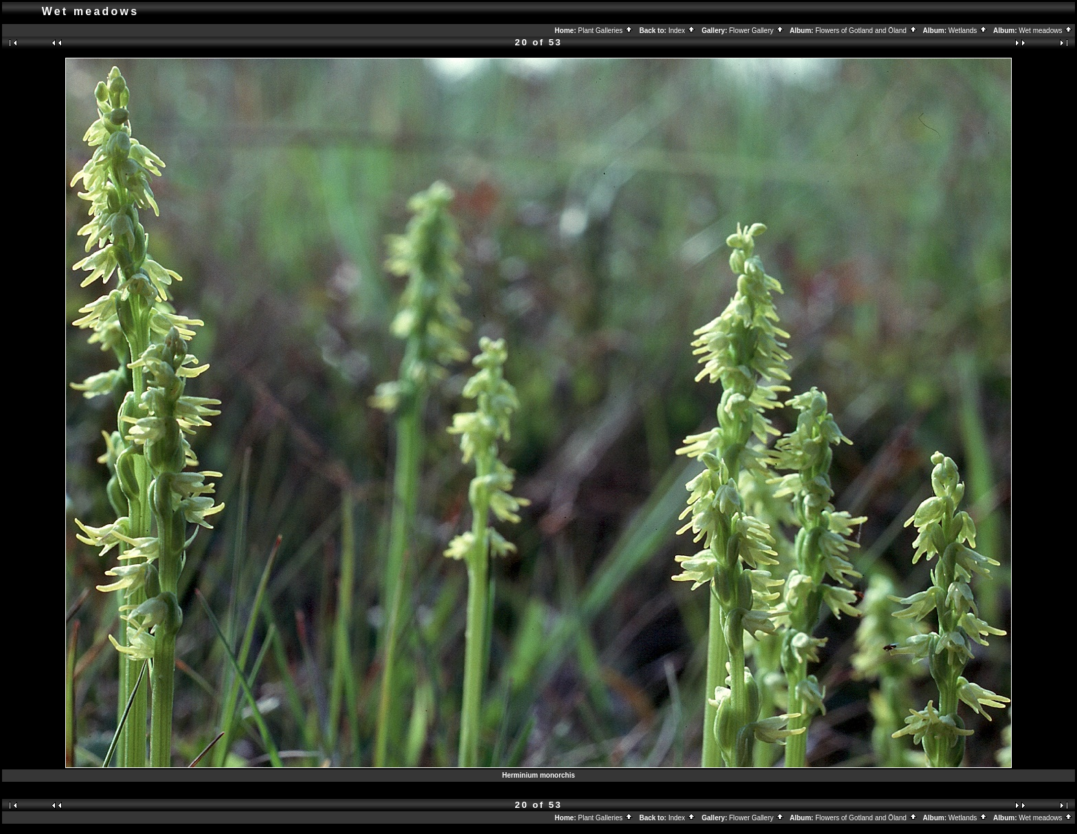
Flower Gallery (756, 30)
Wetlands (968, 30)
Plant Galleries (606, 30)
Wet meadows (1046, 30)
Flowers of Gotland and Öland (866, 30)
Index (682, 30)
